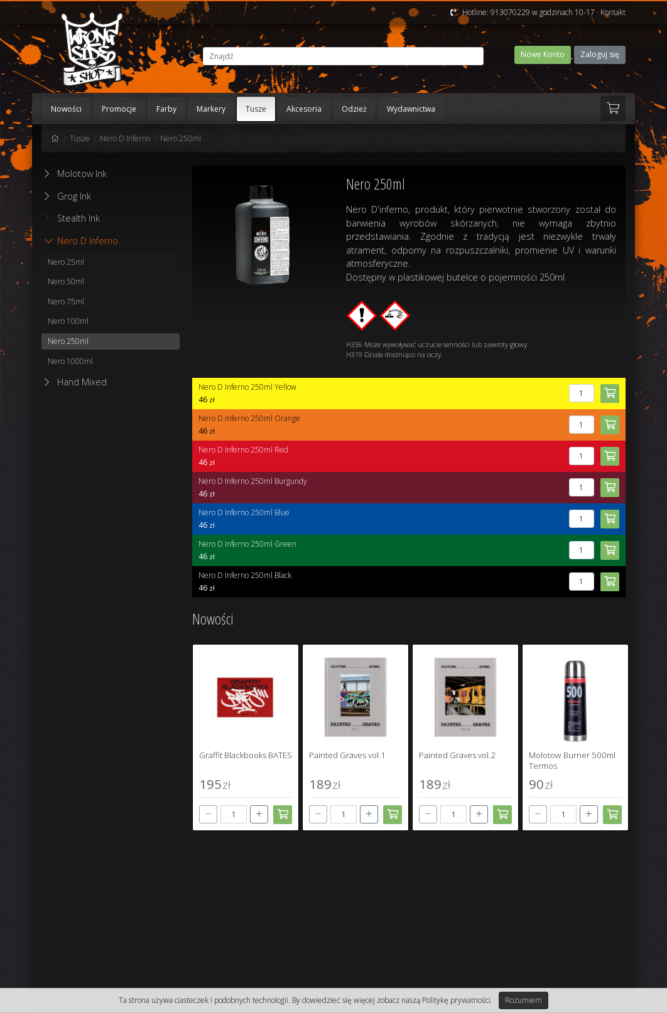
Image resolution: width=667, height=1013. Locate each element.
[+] (259, 814)
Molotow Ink (82, 174)
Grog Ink (74, 196)
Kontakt (613, 12)
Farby (166, 109)
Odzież (354, 109)
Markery (211, 109)
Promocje (119, 109)
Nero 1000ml (70, 361)
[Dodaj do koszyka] (282, 814)
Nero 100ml (68, 321)
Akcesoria (304, 109)
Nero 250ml (180, 138)
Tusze (256, 109)
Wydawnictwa (411, 109)
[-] (208, 814)
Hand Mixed (82, 382)
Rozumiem (523, 1000)
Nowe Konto (543, 54)
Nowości (66, 109)
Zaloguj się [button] (599, 54)
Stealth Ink (72, 218)
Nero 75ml (66, 301)
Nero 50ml (66, 281)
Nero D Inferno (125, 138)
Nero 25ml (66, 262)
